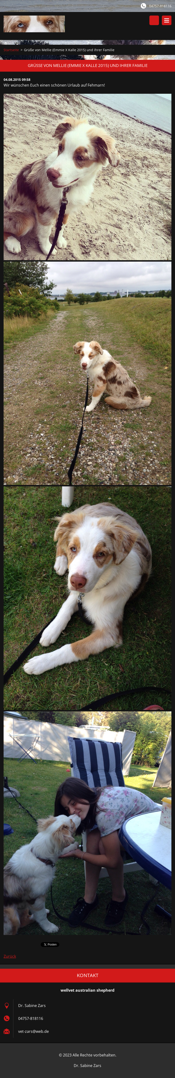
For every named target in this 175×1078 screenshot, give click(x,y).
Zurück (10, 956)
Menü (166, 20)
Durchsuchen (154, 20)
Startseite (11, 50)
